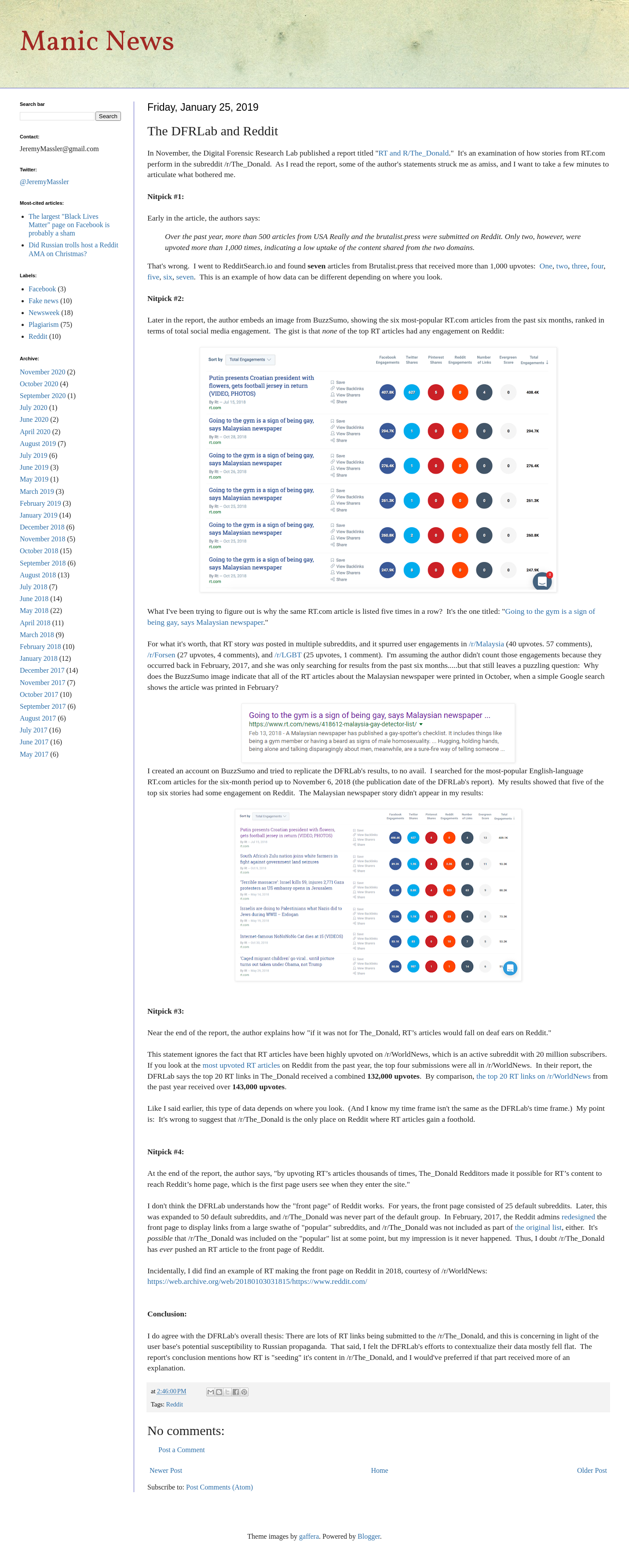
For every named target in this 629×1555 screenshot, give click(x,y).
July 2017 (34, 730)
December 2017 (42, 670)
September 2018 (43, 563)
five (153, 276)
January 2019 (39, 515)
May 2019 (34, 479)
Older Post (592, 1470)
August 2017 (38, 718)
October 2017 (39, 694)
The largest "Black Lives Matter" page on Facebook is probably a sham (69, 225)
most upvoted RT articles (241, 1065)
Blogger (369, 1536)
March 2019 (37, 491)
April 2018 (35, 623)
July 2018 (34, 587)
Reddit (174, 1404)
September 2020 (43, 395)
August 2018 (38, 575)
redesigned (578, 1216)
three (579, 265)
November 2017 (43, 682)
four (597, 265)
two (562, 265)
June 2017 (34, 742)
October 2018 (39, 551)
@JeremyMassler (44, 181)
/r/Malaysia (486, 643)
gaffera (309, 1536)
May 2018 (34, 610)
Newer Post (166, 1470)
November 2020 (43, 372)
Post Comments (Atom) (219, 1487)
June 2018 (34, 598)
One (545, 265)
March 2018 (37, 634)
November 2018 (43, 539)
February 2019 (40, 503)
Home (379, 1470)
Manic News (97, 43)
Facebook (42, 289)
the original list (538, 1227)
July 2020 (34, 407)
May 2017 (34, 754)
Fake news (44, 300)
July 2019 (34, 455)
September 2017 (43, 706)
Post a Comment (181, 1450)
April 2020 (35, 431)
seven (185, 276)
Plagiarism (44, 324)
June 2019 (34, 467)
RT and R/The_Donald (413, 153)
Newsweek (44, 312)
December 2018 (42, 527)
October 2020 (39, 384)
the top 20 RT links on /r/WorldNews (533, 1076)
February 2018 (40, 646)
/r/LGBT (287, 654)
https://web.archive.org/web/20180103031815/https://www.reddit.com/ (257, 1281)
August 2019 (38, 443)
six (167, 276)
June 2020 (34, 419)
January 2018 (39, 658)
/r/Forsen (161, 654)
